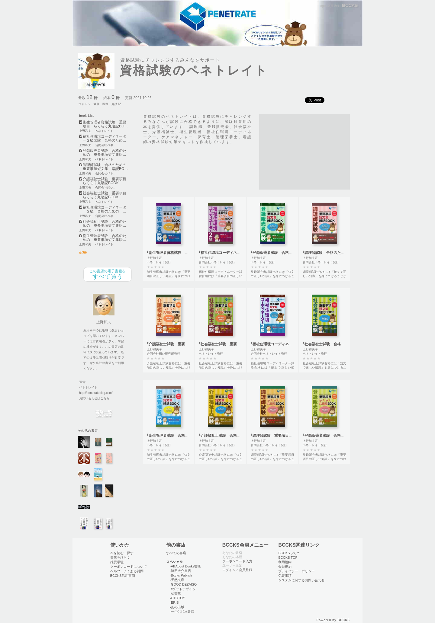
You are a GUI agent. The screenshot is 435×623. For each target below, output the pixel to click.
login (323, 6)
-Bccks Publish (181, 575)
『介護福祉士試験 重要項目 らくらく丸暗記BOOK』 (190, 344)
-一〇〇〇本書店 (182, 611)
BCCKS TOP (287, 557)
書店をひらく (120, 557)
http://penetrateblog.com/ (96, 393)
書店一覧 (103, 414)
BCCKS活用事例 (122, 575)
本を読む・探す (122, 553)
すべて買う (107, 274)
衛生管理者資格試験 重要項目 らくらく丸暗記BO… (105, 124)
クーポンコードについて (128, 566)
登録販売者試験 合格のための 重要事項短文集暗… (104, 153)
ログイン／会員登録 (237, 570)
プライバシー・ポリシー (296, 571)
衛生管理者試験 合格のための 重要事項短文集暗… (104, 238)
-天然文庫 (177, 580)
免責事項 (285, 575)
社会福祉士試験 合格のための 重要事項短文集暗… (104, 224)
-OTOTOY (177, 598)
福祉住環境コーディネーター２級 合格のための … (104, 209)
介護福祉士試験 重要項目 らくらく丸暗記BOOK (106, 181)
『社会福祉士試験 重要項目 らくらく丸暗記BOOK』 (242, 344)
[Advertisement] (304, 152)
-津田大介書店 (180, 571)
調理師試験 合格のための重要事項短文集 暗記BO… (105, 167)
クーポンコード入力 (237, 561)
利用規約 (285, 562)
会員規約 (285, 566)
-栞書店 (175, 593)
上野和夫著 (154, 258)
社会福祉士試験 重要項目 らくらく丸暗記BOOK (106, 195)
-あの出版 (177, 607)
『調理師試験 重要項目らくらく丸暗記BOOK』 (289, 435)
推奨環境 (117, 562)
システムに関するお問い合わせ (301, 580)
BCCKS (350, 6)
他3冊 (83, 252)
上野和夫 (85, 131)
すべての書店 (176, 553)
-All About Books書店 (185, 566)
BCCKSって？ (289, 553)
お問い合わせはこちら (94, 398)
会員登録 (333, 6)
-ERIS (174, 602)
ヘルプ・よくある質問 (126, 571)
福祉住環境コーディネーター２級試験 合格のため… (104, 138)
